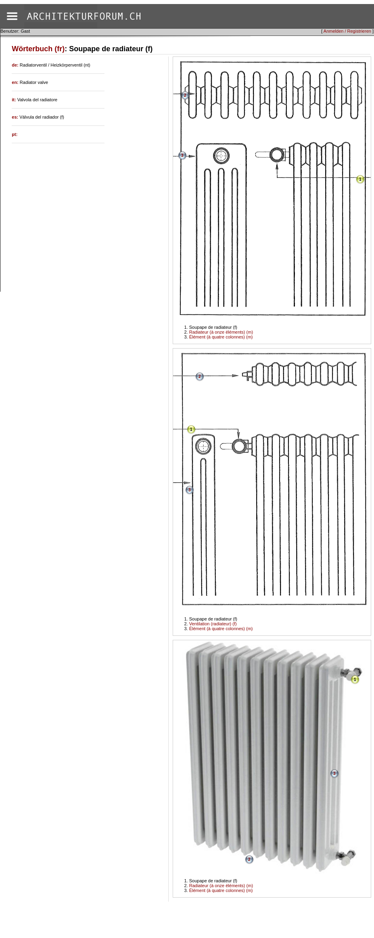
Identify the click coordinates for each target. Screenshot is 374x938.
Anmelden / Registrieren (347, 31)
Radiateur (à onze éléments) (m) (221, 332)
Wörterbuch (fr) (38, 49)
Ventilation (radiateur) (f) (213, 623)
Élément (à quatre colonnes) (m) (221, 336)
